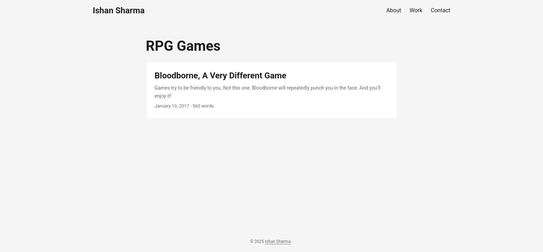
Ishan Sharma (119, 10)
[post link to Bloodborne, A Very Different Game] (271, 90)
